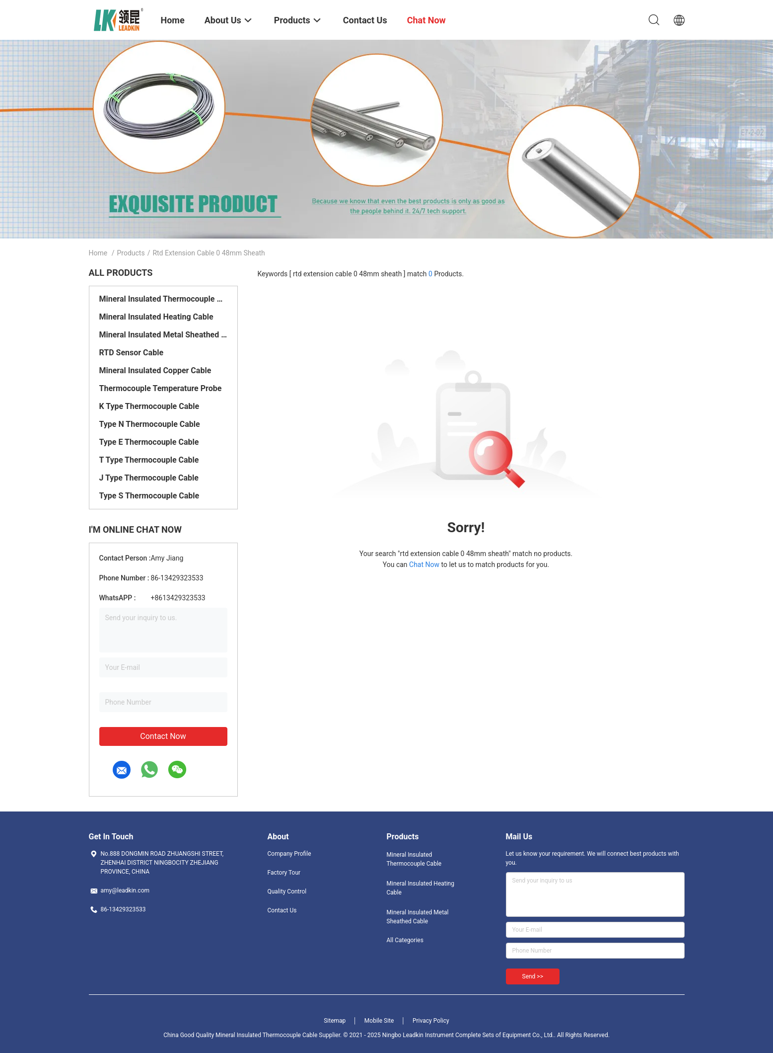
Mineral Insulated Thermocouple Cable (163, 299)
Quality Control (287, 891)
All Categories (405, 940)
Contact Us (282, 910)
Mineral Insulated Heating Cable (156, 317)
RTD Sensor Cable (131, 352)
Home (98, 253)
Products (130, 253)
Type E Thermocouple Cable (149, 442)
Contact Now (163, 736)
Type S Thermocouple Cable (149, 495)
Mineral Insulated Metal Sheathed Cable (163, 334)
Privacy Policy (431, 1020)
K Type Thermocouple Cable (149, 406)
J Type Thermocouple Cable (149, 478)
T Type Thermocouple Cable (149, 460)
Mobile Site (379, 1020)
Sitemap (335, 1020)
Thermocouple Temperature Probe (160, 388)
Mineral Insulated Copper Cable (155, 370)
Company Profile (289, 853)
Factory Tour (284, 872)
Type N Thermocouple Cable (149, 424)
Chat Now (424, 564)
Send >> (532, 976)
